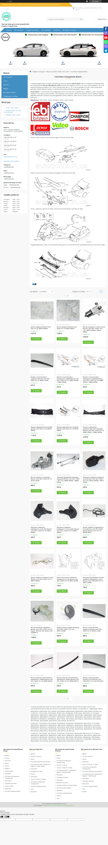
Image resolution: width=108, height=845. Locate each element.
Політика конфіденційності (66, 805)
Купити (37, 339)
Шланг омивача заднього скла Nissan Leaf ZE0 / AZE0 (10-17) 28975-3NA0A (42, 579)
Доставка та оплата (69, 30)
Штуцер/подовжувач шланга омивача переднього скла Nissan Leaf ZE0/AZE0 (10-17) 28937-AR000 (93, 579)
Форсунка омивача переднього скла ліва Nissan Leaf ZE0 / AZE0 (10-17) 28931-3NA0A (41, 529)
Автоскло (8, 760)
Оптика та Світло (62, 765)
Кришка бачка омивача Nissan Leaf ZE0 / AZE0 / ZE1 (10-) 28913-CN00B (68, 629)
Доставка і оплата (9, 92)
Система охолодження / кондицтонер (64, 761)
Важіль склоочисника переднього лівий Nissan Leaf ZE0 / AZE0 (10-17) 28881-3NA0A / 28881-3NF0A (68, 379)
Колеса (7, 766)
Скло (32, 789)
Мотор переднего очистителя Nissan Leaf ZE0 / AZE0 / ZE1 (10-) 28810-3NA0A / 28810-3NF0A (94, 329)
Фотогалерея (18, 30)
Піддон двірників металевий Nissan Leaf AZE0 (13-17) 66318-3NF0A (68, 428)
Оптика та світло (36, 756)
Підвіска (7, 768)
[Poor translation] (7, 816)
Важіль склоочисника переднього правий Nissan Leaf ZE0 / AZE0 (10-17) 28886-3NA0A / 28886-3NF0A (93, 379)
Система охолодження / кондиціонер (12, 777)
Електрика (8, 781)
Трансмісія (8, 774)
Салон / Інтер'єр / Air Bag (38, 779)
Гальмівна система (11, 783)
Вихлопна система (62, 782)
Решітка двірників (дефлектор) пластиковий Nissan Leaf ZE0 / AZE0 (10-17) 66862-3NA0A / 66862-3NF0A (93, 429)
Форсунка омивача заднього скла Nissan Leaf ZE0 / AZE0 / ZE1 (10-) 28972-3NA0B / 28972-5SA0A (93, 479)
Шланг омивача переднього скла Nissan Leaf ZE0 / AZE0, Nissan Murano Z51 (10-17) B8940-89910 (93, 529)
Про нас (6, 85)
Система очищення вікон (12, 791)
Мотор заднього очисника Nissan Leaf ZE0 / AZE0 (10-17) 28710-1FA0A (41, 479)
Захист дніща (9, 771)
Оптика (7, 758)
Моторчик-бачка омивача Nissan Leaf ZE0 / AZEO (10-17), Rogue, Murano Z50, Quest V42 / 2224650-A (42, 630)
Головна (8, 30)
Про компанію (46, 30)
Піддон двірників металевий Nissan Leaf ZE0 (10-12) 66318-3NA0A (41, 428)
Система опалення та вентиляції (67, 785)
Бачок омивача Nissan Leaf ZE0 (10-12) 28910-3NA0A (41, 328)
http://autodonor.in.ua (10, 157)
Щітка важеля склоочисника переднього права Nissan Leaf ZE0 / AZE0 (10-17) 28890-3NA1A (68, 679)
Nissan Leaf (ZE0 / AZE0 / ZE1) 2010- (58, 72)
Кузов (7, 763)
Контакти (57, 30)
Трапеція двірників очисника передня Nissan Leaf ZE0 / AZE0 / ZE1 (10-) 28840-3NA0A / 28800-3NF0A (68, 479)
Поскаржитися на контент (50, 805)
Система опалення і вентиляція (40, 762)
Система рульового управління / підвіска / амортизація (41, 765)
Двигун (7, 755)
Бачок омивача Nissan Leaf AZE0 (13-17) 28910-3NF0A (67, 328)
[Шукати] (81, 19)
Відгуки (5, 89)
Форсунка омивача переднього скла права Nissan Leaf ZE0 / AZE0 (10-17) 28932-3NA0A (68, 529)
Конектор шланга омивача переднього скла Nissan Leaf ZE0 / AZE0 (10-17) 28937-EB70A (67, 579)
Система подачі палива (64, 788)
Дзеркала (8, 788)
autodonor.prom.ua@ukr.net (11, 161)
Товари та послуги (32, 30)
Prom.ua (63, 804)
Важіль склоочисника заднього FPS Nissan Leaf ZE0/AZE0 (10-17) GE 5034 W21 (93, 679)
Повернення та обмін (10, 96)
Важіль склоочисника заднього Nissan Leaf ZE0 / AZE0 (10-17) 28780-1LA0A (40, 378)
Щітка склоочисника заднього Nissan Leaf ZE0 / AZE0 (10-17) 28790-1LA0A (92, 629)
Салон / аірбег (9, 786)
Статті (5, 81)
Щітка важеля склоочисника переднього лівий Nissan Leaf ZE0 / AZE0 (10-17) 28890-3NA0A (42, 679)
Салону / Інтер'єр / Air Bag (64, 768)
